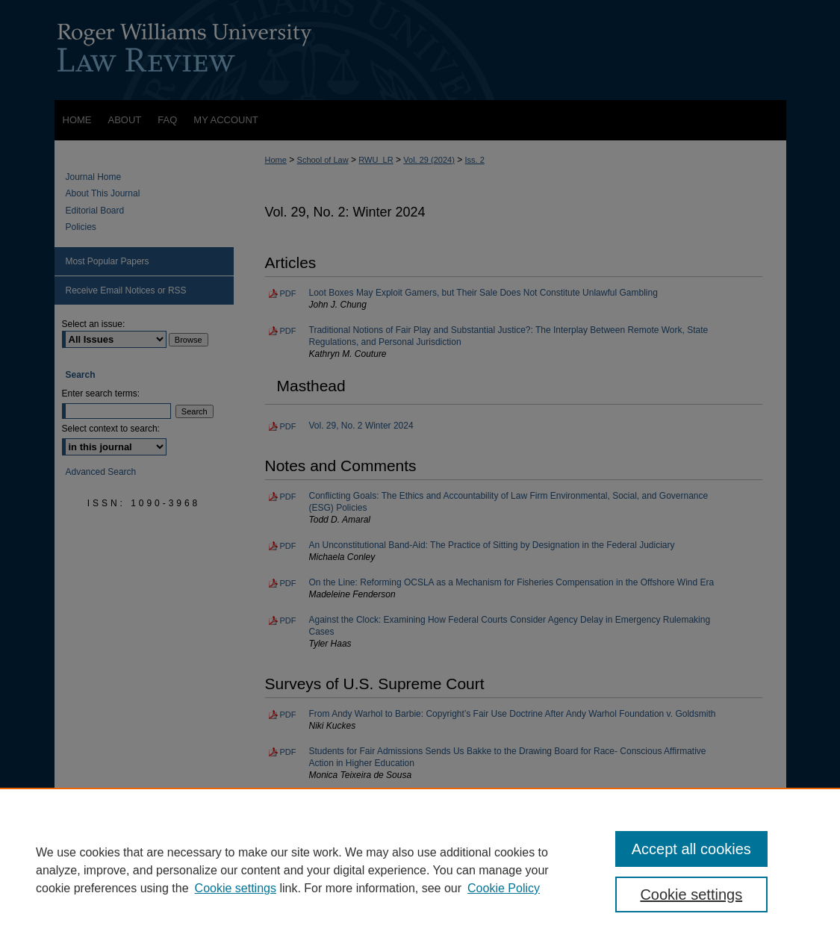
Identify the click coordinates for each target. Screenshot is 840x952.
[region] (420, 870)
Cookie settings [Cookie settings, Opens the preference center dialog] (691, 894)
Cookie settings (235, 888)
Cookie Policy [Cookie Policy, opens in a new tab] (503, 888)
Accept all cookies (691, 849)
